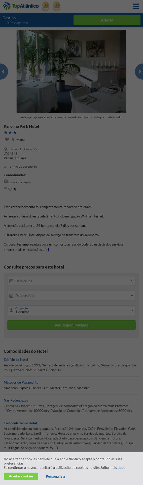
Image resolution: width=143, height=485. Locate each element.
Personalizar (56, 476)
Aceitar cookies (21, 476)
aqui (121, 467)
